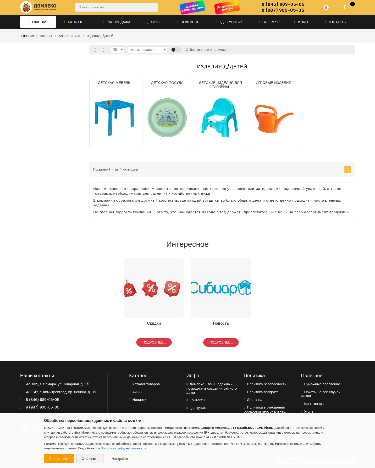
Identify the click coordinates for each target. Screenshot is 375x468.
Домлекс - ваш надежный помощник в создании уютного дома (212, 388)
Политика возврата (261, 392)
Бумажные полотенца (320, 384)
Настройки (120, 458)
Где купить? (229, 22)
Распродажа (116, 22)
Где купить (197, 408)
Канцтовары (313, 404)
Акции (135, 392)
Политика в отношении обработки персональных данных (265, 411)
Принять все (59, 458)
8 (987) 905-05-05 (281, 10)
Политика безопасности (265, 384)
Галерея (268, 22)
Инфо (301, 22)
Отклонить (90, 458)
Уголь (307, 411)
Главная (37, 22)
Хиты (153, 22)
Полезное (188, 22)
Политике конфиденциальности (123, 448)
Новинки (137, 400)
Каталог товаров (144, 384)
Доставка (253, 400)
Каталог (75, 22)
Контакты (336, 22)
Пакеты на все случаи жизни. (321, 394)
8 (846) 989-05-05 (281, 4)
